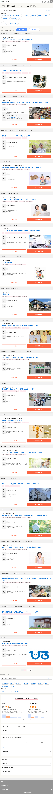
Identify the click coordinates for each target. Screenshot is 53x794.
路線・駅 (43, 742)
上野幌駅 (33, 15)
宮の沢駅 (25, 15)
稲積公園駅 (5, 15)
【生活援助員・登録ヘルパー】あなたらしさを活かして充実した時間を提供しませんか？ (26, 102)
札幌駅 (14, 18)
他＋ (19, 18)
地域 (10, 742)
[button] (26, 44)
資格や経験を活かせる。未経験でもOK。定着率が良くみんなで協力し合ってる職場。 (25, 515)
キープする (14, 59)
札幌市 (3, 747)
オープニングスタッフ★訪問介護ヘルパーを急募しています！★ (19, 199)
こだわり (26, 742)
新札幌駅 (40, 15)
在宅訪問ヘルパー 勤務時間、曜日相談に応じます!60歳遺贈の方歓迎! (20, 357)
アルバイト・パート (13, 23)
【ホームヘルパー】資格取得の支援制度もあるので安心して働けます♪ (20, 484)
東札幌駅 (18, 15)
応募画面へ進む (39, 59)
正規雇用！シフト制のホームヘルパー (12, 70)
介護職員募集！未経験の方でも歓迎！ (12, 420)
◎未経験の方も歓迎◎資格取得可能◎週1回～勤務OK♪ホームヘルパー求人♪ (22, 167)
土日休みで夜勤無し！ (9, 262)
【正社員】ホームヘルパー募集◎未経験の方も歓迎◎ (16, 136)
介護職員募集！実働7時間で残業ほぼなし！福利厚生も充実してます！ (20, 325)
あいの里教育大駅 (6, 18)
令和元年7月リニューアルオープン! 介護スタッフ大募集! (17, 39)
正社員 (4, 23)
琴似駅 (12, 15)
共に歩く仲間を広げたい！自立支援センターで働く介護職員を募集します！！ (23, 547)
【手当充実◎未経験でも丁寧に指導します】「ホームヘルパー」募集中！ (21, 612)
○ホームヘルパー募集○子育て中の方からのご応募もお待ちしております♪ (21, 230)
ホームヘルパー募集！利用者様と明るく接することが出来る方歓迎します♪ (22, 452)
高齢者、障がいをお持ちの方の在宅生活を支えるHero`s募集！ (18, 389)
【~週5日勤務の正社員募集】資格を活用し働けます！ (16, 643)
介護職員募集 (5, 294)
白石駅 (47, 15)
